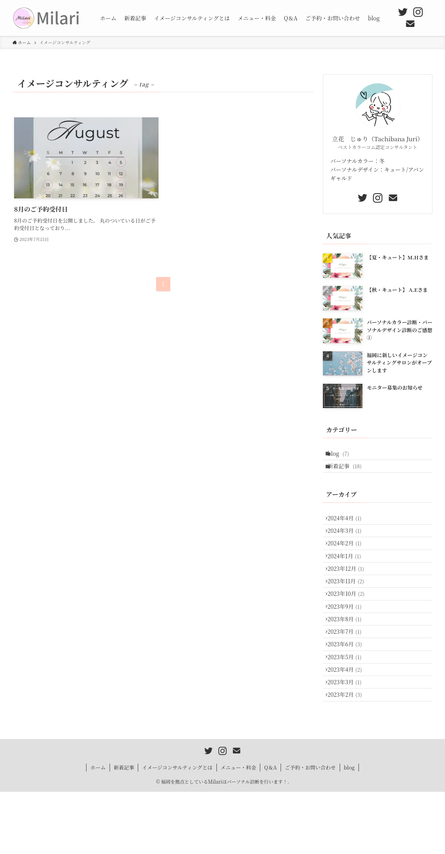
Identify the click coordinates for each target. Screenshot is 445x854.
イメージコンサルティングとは (177, 829)
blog (342, 455)
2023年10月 (349, 625)
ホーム (98, 829)
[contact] (410, 24)
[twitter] (403, 12)
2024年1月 (348, 576)
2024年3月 (348, 543)
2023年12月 (349, 592)
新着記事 (348, 471)
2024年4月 (348, 527)
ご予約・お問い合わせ (310, 829)
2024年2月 (348, 559)
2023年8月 (348, 657)
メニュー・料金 (238, 829)
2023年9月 (348, 641)
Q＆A (270, 829)
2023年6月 (348, 690)
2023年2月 (348, 755)
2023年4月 (348, 722)
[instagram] (418, 12)
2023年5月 (348, 706)
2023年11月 (349, 608)
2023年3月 (348, 739)
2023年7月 (348, 673)
